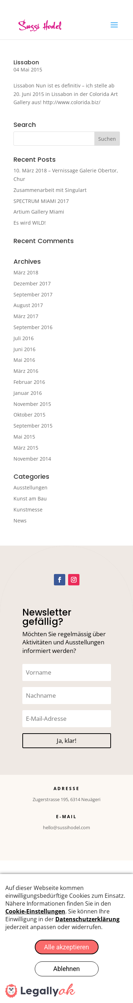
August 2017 (28, 305)
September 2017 (32, 294)
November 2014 (32, 458)
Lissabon (26, 62)
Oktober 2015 (29, 414)
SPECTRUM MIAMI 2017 (41, 201)
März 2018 (25, 272)
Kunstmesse (28, 509)
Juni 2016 (24, 349)
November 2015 (32, 404)
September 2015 (32, 425)
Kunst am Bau (30, 498)
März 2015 (25, 447)
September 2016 (32, 327)
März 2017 (25, 316)
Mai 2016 (24, 359)
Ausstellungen (30, 487)
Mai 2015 (24, 436)
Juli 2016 (23, 338)
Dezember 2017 (32, 283)
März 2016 (25, 371)
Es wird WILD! (29, 222)
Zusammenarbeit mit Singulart (50, 190)
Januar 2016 (27, 393)
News (20, 520)
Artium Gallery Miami (38, 211)
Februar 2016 (29, 382)
